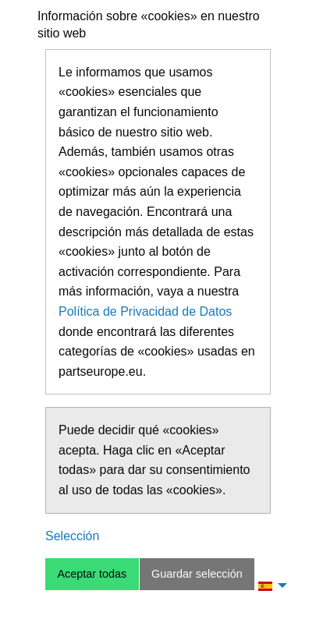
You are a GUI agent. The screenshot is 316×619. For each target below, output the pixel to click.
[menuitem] (268, 585)
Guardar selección (197, 574)
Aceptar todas (91, 574)
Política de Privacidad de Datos (145, 311)
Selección (72, 536)
